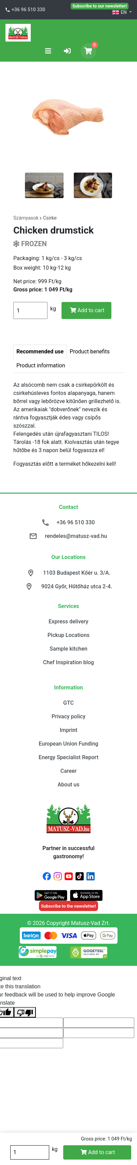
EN (120, 13)
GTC (68, 703)
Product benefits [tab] (90, 351)
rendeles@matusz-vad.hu (76, 536)
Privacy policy (68, 716)
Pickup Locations (68, 635)
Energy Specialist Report (68, 757)
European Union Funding (68, 743)
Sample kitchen (68, 648)
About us (68, 784)
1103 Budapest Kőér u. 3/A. (76, 573)
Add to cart (87, 310)
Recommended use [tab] (40, 351)
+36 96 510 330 (28, 9)
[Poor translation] (25, 1012)
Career (68, 771)
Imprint (68, 730)
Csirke (50, 218)
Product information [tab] (40, 365)
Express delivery (68, 621)
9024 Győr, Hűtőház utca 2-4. (76, 586)
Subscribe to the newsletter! (68, 906)
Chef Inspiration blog (68, 662)
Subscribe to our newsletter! (99, 6)
